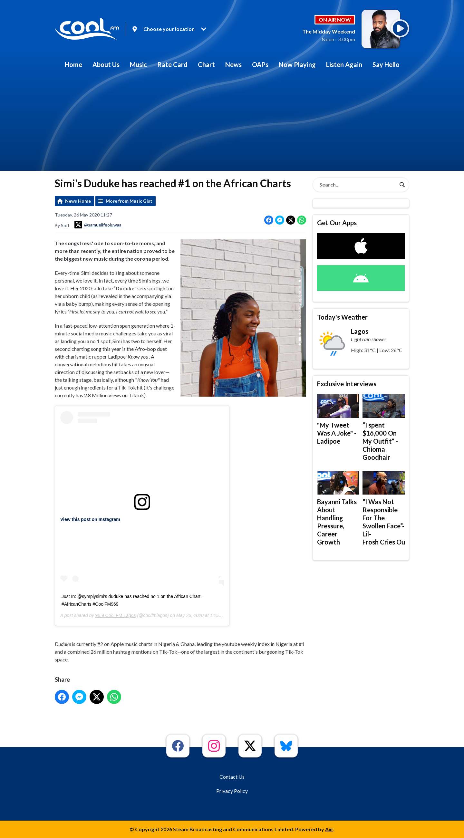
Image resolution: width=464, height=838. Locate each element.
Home (73, 64)
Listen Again (344, 64)
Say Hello (386, 64)
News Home (78, 201)
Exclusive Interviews (346, 384)
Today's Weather (342, 317)
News (233, 64)
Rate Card (172, 64)
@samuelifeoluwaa (97, 224)
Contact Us (232, 777)
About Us (106, 64)
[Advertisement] (232, 122)
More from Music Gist (129, 201)
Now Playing (297, 64)
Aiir (329, 829)
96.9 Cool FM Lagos (115, 615)
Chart (206, 64)
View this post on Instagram (90, 519)
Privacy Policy (232, 791)
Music (138, 64)
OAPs (260, 64)
